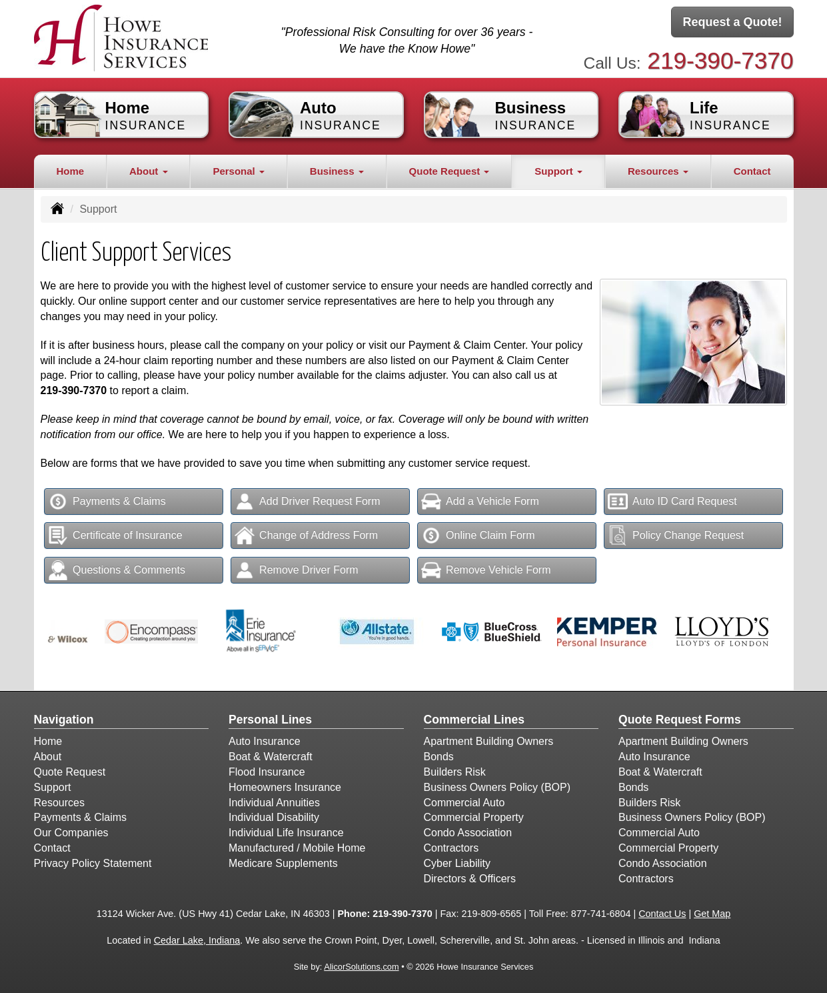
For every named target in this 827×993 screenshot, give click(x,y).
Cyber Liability (457, 863)
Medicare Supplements (283, 863)
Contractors (451, 848)
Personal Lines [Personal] (270, 719)
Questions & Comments (116, 570)
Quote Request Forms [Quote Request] (679, 719)
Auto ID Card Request (672, 501)
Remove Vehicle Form (485, 570)
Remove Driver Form (296, 570)
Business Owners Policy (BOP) (497, 787)
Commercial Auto (464, 802)
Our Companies (71, 832)
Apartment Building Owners (489, 741)
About (48, 756)
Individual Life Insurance (286, 832)
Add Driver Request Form (307, 501)
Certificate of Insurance (115, 536)
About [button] (148, 171)
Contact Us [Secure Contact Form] (662, 913)
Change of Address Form (306, 536)
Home (70, 171)
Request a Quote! (732, 22)
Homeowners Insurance (285, 787)
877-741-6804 (601, 913)
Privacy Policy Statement (93, 863)
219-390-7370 (720, 60)
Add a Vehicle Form (480, 501)
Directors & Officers (470, 878)
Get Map (712, 913)
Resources (59, 802)
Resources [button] (658, 171)
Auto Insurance (265, 741)
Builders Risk (455, 772)
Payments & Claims (107, 501)
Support (52, 787)
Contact (752, 171)
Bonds (439, 756)
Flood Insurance (267, 772)
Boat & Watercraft (271, 756)
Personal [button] (239, 171)
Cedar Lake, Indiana (197, 940)
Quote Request (70, 772)
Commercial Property (474, 817)
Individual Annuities (274, 802)
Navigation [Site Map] (64, 719)
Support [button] (558, 171)
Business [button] (337, 171)
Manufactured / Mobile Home (297, 848)
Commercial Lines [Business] (474, 719)
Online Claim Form (477, 536)
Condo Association (468, 832)
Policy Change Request (676, 536)
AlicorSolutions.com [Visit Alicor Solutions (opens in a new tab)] (361, 967)
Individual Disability (274, 817)
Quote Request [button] (449, 171)
